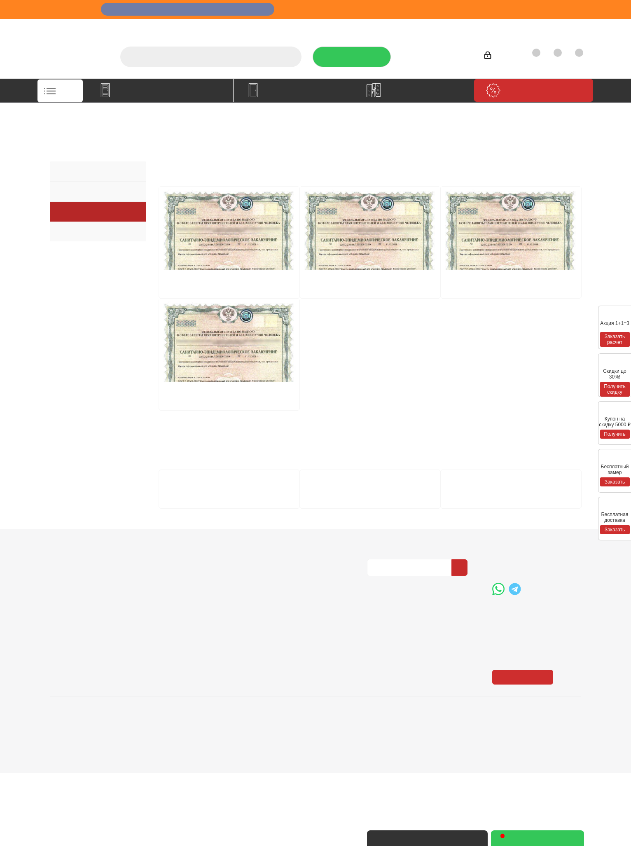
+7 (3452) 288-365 (436, 54)
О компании (309, 27)
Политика (64, 657)
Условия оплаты (179, 634)
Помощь (275, 619)
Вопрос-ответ (281, 634)
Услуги (350, 27)
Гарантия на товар (183, 657)
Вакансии (63, 646)
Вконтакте (375, 707)
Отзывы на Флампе (401, 27)
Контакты (561, 27)
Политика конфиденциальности (408, 644)
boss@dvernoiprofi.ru (536, 681)
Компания (67, 619)
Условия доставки (182, 646)
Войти (498, 56)
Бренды (273, 646)
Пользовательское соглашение (184, 672)
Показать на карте (525, 750)
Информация (178, 619)
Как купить (517, 27)
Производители (465, 27)
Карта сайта (279, 657)
